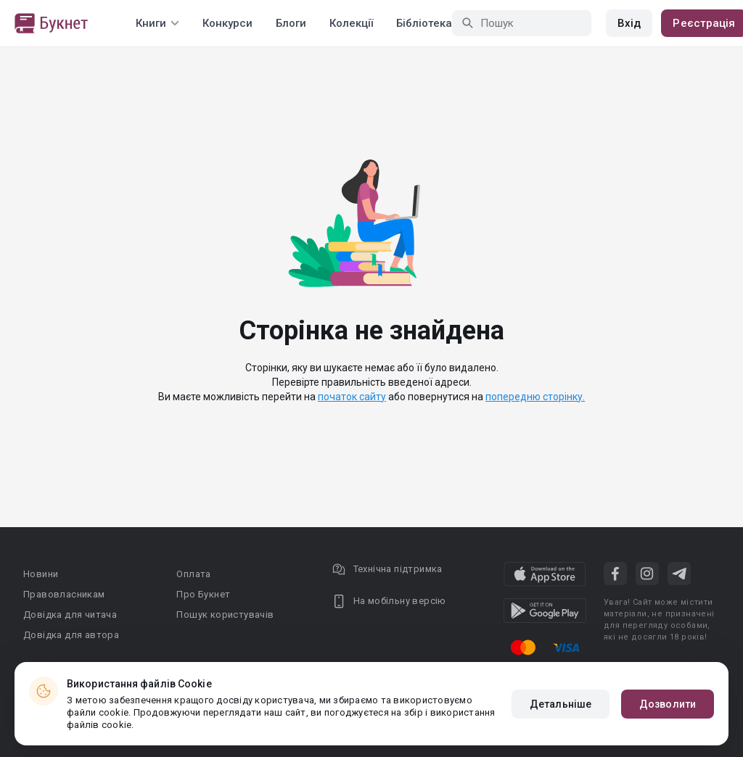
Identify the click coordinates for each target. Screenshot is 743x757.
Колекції (351, 23)
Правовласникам (64, 594)
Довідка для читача (70, 614)
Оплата (193, 573)
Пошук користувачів (225, 614)
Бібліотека (424, 23)
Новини (40, 573)
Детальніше (560, 704)
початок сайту (352, 396)
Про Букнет (203, 594)
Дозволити (667, 704)
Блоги (291, 23)
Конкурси (227, 23)
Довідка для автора (71, 634)
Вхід (629, 23)
